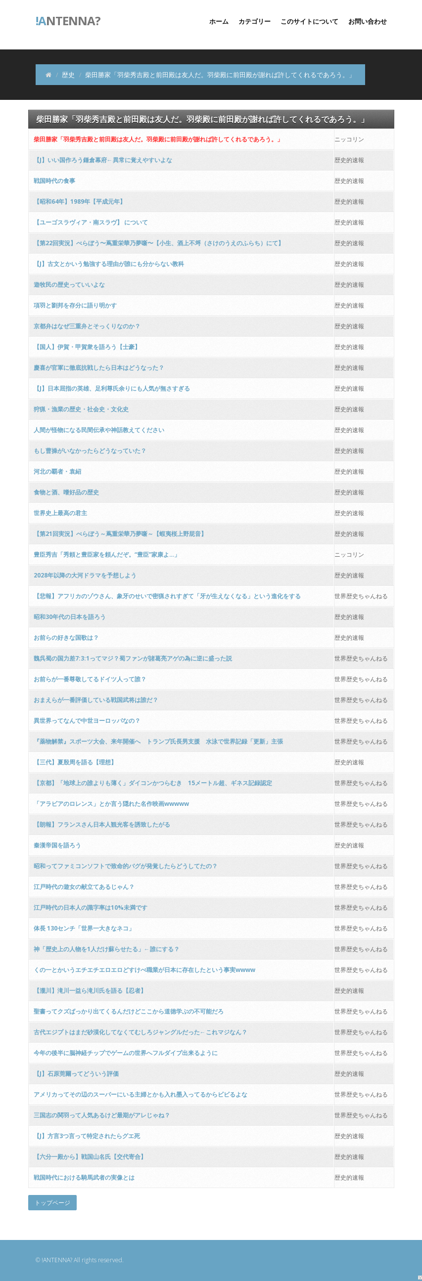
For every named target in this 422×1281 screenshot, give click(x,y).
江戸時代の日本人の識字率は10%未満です (90, 907)
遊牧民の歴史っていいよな (69, 284)
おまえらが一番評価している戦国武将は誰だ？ (96, 700)
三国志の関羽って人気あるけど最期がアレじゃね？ (102, 1115)
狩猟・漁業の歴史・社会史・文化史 (81, 409)
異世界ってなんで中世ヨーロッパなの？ (87, 720)
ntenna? (68, 20)
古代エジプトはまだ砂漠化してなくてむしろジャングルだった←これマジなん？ (140, 1032)
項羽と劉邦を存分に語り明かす (75, 305)
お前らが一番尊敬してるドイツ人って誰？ (90, 679)
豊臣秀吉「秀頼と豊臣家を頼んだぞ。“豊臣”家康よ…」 (107, 554)
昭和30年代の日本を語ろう (70, 617)
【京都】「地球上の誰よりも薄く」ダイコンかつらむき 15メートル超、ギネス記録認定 (153, 783)
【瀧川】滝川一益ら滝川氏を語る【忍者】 (90, 990)
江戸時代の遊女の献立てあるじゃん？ (84, 887)
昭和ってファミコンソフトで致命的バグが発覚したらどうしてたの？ (126, 866)
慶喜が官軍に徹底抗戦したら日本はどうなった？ (99, 367)
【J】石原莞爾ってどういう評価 (76, 1073)
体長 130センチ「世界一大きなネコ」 (84, 928)
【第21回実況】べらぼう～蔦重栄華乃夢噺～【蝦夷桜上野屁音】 (120, 534)
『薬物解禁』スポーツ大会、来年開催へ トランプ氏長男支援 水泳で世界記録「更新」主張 (158, 741)
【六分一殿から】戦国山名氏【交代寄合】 (90, 1156)
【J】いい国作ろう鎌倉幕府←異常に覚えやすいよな (103, 160)
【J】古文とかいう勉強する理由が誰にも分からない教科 (109, 264)
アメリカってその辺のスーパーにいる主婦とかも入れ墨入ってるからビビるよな (140, 1094)
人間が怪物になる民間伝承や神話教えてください (99, 430)
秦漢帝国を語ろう (57, 845)
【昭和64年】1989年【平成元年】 (80, 201)
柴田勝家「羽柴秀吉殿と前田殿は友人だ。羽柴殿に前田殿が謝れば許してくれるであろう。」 (158, 139)
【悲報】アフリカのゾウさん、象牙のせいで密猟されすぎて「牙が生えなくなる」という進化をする (167, 596)
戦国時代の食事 (54, 181)
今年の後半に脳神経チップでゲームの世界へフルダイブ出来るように (126, 1053)
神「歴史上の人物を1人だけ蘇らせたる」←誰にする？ (107, 949)
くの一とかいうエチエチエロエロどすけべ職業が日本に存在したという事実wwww (144, 970)
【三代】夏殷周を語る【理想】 (75, 762)
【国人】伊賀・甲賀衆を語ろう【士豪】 (87, 347)
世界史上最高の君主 (60, 513)
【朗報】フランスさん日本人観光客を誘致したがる (102, 824)
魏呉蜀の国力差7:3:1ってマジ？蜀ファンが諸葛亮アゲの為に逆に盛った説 (133, 658)
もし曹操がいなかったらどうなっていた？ (90, 450)
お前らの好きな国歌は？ (66, 637)
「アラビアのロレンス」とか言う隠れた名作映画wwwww (111, 803)
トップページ (52, 1202)
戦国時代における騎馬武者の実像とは (84, 1177)
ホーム (219, 21)
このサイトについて (309, 21)
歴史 (68, 74)
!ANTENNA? (57, 1260)
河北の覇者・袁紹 (57, 471)
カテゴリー (254, 21)
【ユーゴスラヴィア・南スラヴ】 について (91, 222)
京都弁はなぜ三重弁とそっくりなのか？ (87, 326)
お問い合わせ (367, 21)
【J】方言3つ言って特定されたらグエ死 (87, 1136)
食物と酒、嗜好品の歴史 (66, 492)
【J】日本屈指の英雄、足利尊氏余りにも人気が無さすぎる (112, 388)
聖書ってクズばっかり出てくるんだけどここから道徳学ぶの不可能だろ (129, 1011)
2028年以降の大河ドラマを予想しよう (85, 575)
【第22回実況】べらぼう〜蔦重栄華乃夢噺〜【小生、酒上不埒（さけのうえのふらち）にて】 (159, 243)
